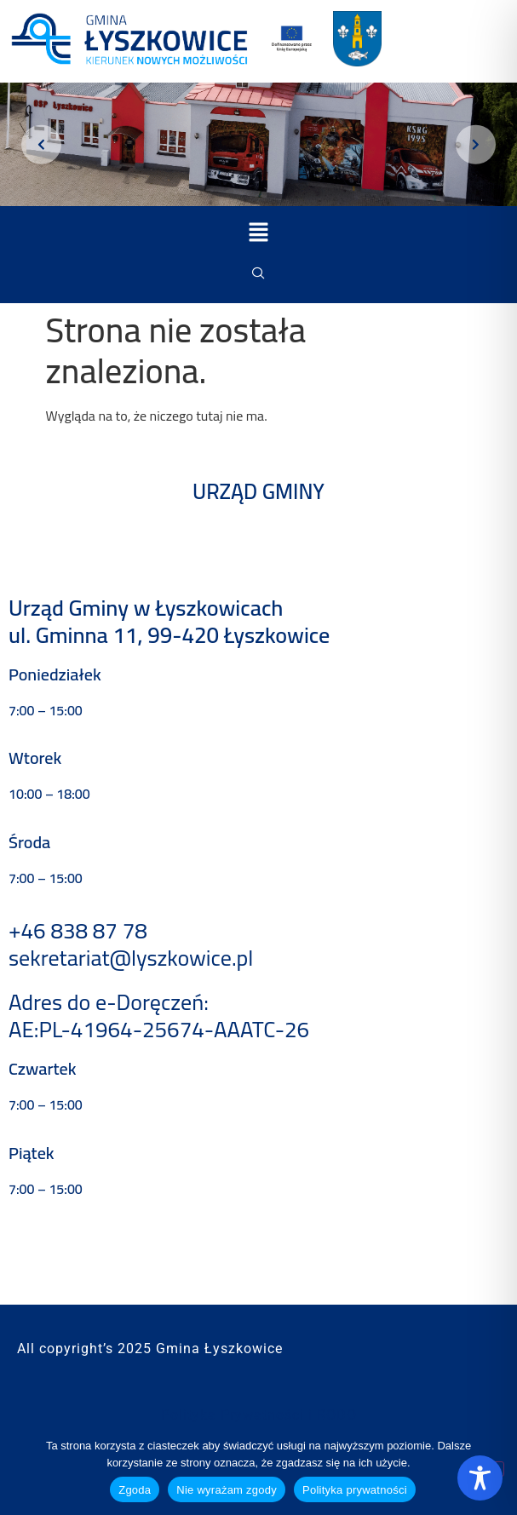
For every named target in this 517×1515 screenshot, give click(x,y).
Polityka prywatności (354, 1489)
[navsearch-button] (259, 273)
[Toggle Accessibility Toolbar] (480, 1478)
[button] (258, 233)
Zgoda (134, 1489)
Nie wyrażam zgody (226, 1489)
